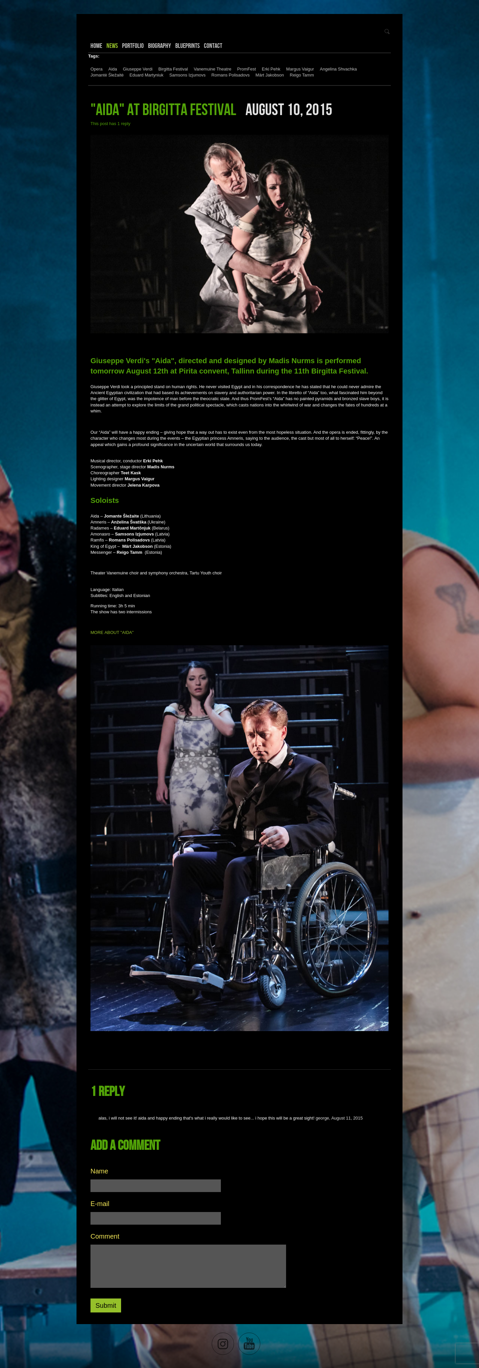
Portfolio (133, 45)
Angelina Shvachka (338, 69)
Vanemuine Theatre (212, 69)
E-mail (99, 1203)
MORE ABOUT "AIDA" (112, 632)
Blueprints (187, 45)
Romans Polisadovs (231, 75)
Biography (159, 45)
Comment (104, 1236)
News (112, 45)
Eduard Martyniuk (146, 75)
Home (96, 45)
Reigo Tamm (302, 75)
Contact (213, 45)
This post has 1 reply (110, 123)
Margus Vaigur (300, 69)
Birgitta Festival (173, 69)
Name (99, 1171)
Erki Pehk (271, 69)
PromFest (246, 69)
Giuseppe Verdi (137, 69)
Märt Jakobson (269, 75)
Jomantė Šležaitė (107, 75)
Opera (96, 69)
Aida (112, 69)
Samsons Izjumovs (187, 75)
